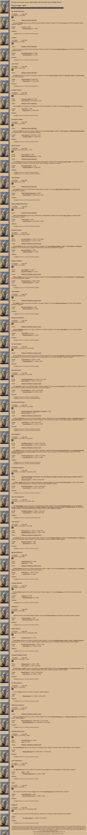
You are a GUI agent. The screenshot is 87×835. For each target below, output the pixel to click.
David (27, 28)
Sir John (25, 239)
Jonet (80, 75)
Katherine (27, 251)
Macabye (71, 716)
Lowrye (65, 23)
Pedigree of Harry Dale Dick (29, 20)
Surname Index (20, 7)
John (67, 106)
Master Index (28, 7)
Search (45, 7)
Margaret (55, 246)
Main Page (13, 7)
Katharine (82, 537)
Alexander (62, 49)
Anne (25, 240)
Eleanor (25, 413)
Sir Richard (77, 355)
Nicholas (57, 277)
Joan (15, 357)
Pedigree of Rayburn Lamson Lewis (31, 243)
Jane (22, 742)
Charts (33, 7)
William (78, 640)
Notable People (39, 7)
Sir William (78, 418)
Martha (28, 722)
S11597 (16, 33)
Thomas (72, 537)
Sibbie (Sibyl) (77, 131)
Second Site (47, 833)
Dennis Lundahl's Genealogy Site (55, 7)
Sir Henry (25, 637)
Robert (26, 81)
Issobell (53, 75)
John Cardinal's (41, 833)
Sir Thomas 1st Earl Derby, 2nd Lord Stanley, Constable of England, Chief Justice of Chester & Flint (51, 476)
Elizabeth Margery (28, 532)
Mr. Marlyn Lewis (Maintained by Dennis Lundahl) (48, 831)
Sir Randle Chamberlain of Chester (33, 411)
